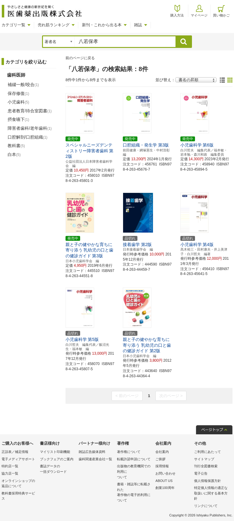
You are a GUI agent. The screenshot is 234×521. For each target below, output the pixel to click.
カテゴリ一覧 (13, 25)
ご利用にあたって (207, 452)
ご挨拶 (160, 459)
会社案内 (162, 452)
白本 (14, 154)
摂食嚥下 (18, 119)
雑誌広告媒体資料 (92, 452)
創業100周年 (164, 488)
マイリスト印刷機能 (55, 452)
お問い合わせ (165, 473)
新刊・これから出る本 (102, 25)
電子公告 (200, 473)
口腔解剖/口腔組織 (28, 137)
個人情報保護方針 (207, 481)
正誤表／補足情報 (15, 452)
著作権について (128, 452)
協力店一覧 (10, 473)
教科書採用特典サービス (18, 496)
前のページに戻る (80, 58)
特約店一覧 (10, 466)
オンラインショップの (19, 484)
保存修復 (18, 93)
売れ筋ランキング (53, 25)
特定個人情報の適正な (211, 493)
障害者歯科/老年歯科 (30, 128)
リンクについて (206, 506)
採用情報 (162, 466)
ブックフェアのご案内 (56, 459)
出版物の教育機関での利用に (134, 472)
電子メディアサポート (18, 459)
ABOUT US (163, 481)
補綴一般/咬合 (23, 84)
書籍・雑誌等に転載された (134, 492)
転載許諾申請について (134, 459)
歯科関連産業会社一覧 (95, 459)
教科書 (16, 145)
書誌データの (57, 469)
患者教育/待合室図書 (30, 110)
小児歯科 (18, 101)
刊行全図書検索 (206, 466)
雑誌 (138, 25)
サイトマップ (204, 459)
